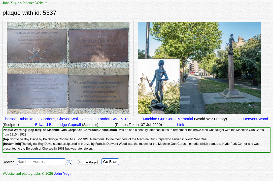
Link (180, 124)
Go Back (110, 161)
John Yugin (63, 173)
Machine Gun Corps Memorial (185, 119)
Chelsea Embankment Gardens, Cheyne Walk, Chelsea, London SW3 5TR (65, 119)
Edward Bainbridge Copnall (66, 124)
